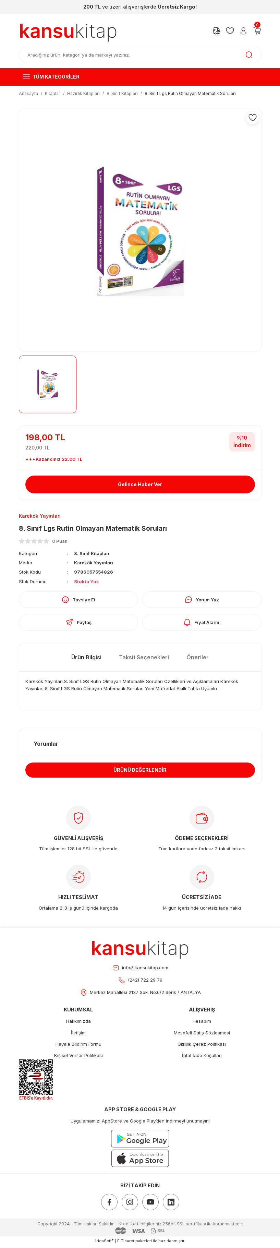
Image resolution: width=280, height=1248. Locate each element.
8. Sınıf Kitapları (92, 553)
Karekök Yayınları (94, 563)
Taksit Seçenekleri (144, 658)
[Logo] (68, 30)
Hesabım (202, 1023)
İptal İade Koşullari (202, 1057)
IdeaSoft (104, 1243)
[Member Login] (243, 30)
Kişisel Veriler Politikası (78, 1057)
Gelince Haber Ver (140, 484)
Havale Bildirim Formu (78, 1046)
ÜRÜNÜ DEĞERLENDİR (140, 772)
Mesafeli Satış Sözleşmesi (202, 1035)
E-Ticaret (125, 1243)
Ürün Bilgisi (86, 658)
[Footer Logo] (140, 950)
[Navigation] (140, 76)
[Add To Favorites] (252, 117)
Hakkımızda (78, 1023)
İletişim (78, 1035)
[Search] (140, 55)
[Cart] (257, 30)
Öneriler (197, 658)
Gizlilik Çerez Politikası (202, 1046)
